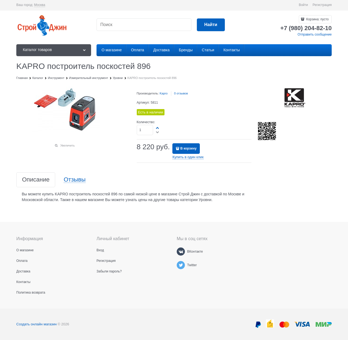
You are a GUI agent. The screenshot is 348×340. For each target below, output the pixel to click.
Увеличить (67, 145)
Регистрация (322, 5)
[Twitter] (181, 265)
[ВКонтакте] (181, 251)
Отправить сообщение (314, 34)
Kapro (163, 93)
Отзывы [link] (75, 180)
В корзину (188, 148)
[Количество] (145, 130)
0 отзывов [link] (181, 93)
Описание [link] (35, 180)
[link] (39, 5)
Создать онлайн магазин (36, 324)
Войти (303, 5)
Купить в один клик (187, 157)
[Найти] (211, 24)
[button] (157, 128)
